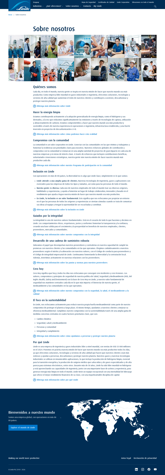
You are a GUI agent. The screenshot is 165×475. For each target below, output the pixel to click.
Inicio (10, 15)
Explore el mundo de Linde (23, 428)
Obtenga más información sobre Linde (53, 106)
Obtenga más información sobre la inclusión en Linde (60, 210)
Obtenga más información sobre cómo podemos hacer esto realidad (67, 134)
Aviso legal (126, 458)
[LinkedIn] (136, 469)
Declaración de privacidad (145, 458)
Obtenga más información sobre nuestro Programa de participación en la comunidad (74, 165)
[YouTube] (155, 469)
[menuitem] (87, 6)
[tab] (38, 6)
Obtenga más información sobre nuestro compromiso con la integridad (68, 235)
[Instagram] (142, 469)
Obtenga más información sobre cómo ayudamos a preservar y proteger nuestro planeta (76, 336)
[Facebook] (149, 469)
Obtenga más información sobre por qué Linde (57, 380)
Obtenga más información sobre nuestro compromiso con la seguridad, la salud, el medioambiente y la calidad (81, 292)
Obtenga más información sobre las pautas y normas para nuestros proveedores (72, 263)
